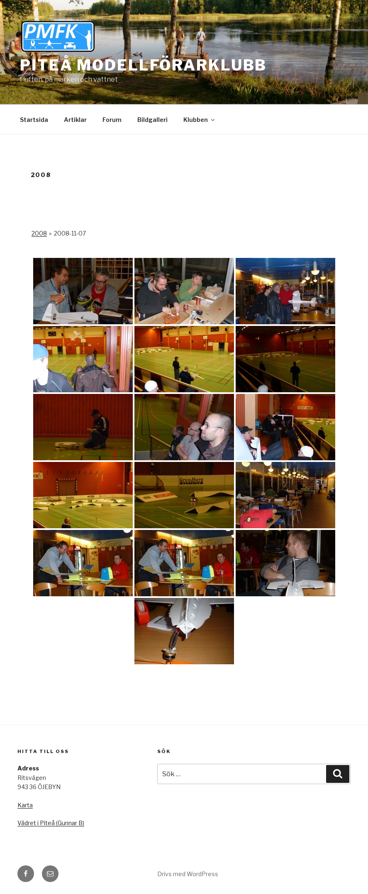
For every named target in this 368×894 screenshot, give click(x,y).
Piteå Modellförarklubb (143, 65)
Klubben (199, 119)
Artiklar (75, 119)
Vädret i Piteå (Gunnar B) (50, 822)
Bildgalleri (152, 119)
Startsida (34, 119)
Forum (112, 119)
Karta (25, 805)
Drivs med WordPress (187, 873)
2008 (39, 233)
